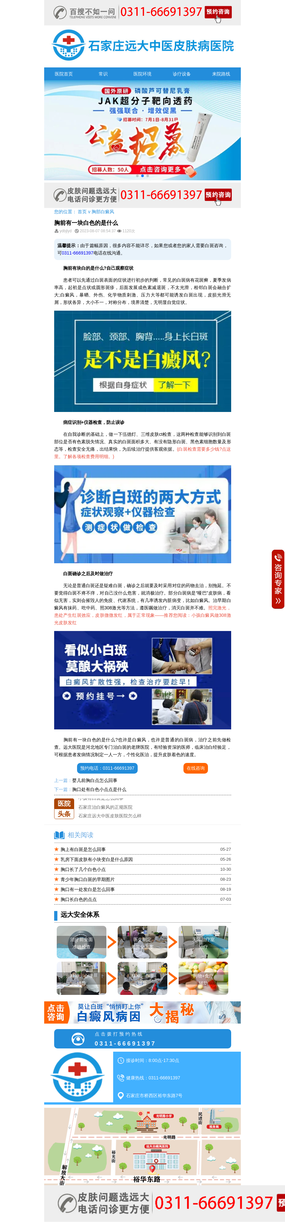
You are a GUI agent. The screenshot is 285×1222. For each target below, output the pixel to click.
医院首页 (64, 73)
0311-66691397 (77, 252)
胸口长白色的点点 (79, 899)
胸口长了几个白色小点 (83, 869)
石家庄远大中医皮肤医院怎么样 (110, 815)
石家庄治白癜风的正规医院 (105, 807)
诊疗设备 (182, 73)
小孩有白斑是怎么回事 (100, 798)
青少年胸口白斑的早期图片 (88, 879)
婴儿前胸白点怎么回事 (94, 780)
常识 (103, 73)
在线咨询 (196, 768)
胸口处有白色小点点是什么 (99, 789)
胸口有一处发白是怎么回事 (88, 889)
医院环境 (142, 73)
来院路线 (221, 73)
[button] (137, 176)
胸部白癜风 (103, 211)
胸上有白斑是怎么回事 (83, 849)
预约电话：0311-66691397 (107, 768)
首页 (82, 211)
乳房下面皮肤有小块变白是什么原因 (97, 859)
